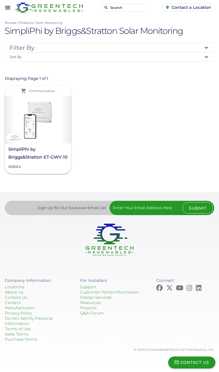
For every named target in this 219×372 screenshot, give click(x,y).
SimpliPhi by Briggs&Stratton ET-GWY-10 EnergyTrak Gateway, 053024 (38, 154)
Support (88, 286)
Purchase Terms (21, 339)
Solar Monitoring (49, 23)
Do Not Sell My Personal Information (29, 321)
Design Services (96, 297)
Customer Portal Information (109, 292)
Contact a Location (191, 7)
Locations (14, 286)
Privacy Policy (18, 313)
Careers (12, 302)
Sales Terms (16, 334)
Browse (10, 23)
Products (26, 23)
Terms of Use (18, 328)
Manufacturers (19, 307)
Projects (88, 307)
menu (7, 7)
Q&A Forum (92, 313)
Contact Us (16, 297)
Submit (197, 208)
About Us (14, 292)
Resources (90, 302)
